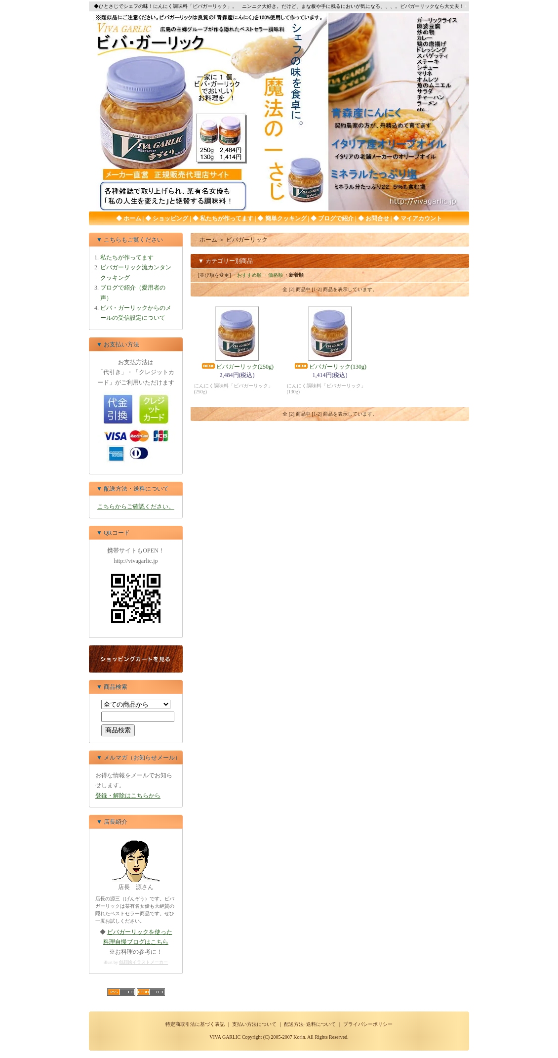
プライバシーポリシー (368, 1024)
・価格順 (273, 275)
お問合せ (376, 218)
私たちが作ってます (226, 218)
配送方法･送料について (310, 1024)
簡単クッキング (285, 218)
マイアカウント (420, 218)
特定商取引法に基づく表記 (195, 1024)
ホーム (131, 218)
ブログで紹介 (335, 218)
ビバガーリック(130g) (329, 366)
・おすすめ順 (247, 275)
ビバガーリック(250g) (237, 366)
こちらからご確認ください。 (135, 506)
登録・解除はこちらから (127, 795)
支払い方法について (254, 1024)
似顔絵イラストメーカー (143, 962)
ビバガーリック (247, 239)
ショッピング (169, 218)
